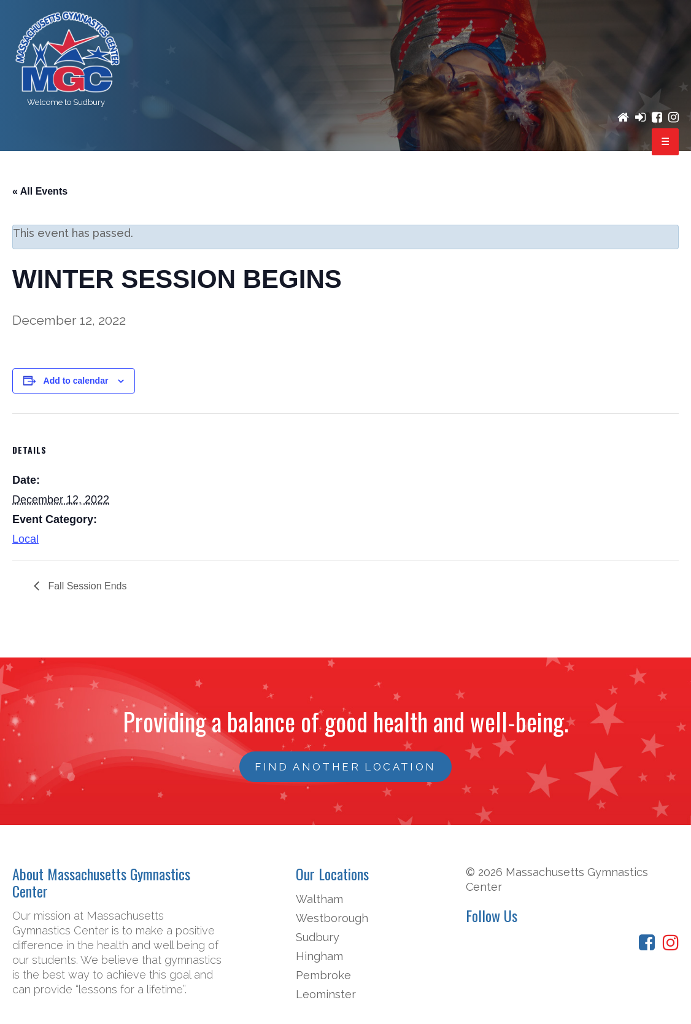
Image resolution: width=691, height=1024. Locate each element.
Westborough (332, 918)
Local (25, 539)
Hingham (319, 956)
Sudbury (317, 937)
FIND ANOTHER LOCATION (345, 767)
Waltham (319, 899)
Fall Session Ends (86, 586)
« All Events (40, 191)
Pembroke (323, 975)
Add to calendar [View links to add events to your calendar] (76, 381)
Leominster (326, 994)
